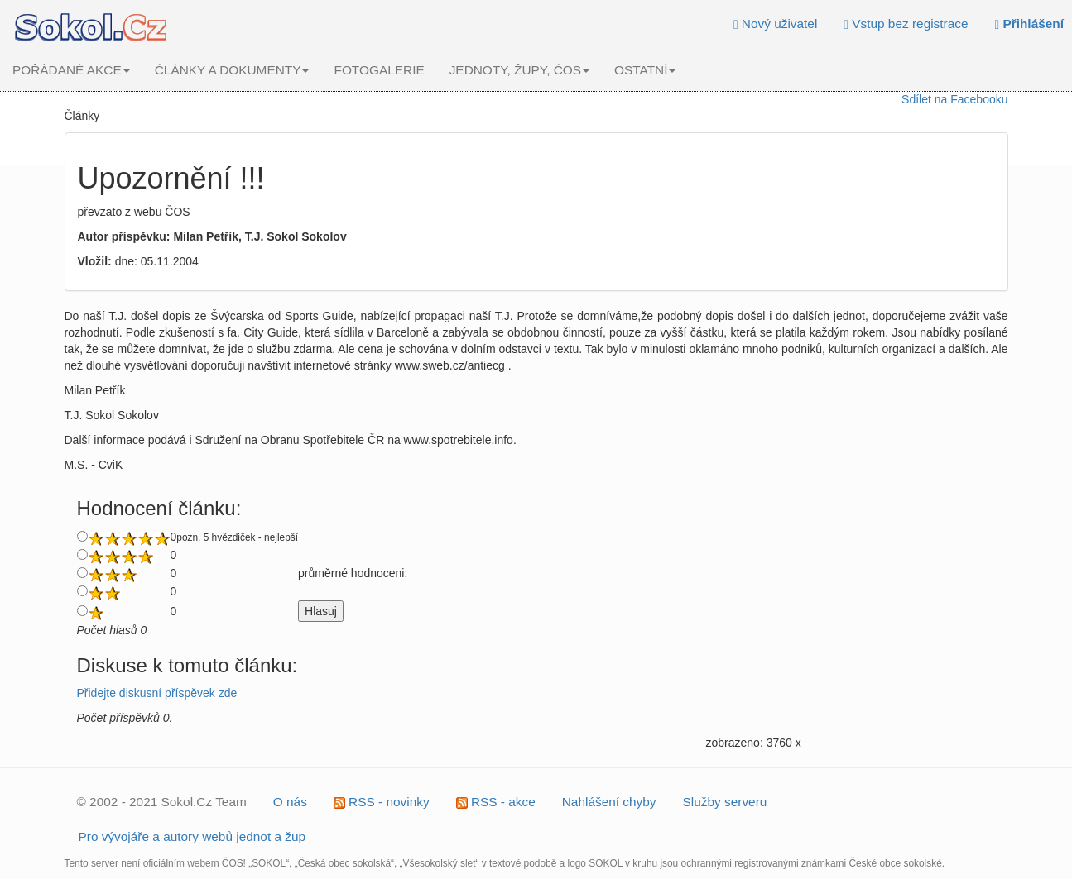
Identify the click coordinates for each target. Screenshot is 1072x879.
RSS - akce (496, 802)
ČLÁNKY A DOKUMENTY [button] (232, 70)
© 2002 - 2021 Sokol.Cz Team (162, 802)
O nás (290, 802)
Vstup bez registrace (906, 24)
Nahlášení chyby (609, 802)
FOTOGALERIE (379, 70)
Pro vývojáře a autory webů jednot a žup (192, 836)
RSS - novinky (382, 802)
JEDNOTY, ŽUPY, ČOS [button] (519, 70)
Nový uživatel (775, 24)
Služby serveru (725, 802)
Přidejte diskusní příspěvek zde (157, 693)
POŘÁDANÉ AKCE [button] (71, 70)
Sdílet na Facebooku (954, 99)
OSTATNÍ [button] (644, 70)
